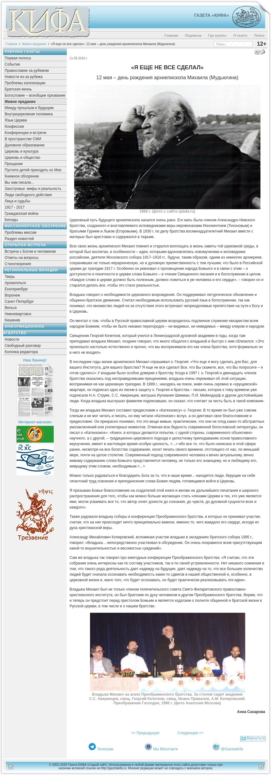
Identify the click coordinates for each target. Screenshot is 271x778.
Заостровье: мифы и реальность (33, 188)
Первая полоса (18, 58)
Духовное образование (24, 145)
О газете (240, 35)
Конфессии (14, 126)
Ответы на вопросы (21, 257)
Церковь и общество (22, 157)
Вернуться (256, 738)
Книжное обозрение (22, 176)
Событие (12, 64)
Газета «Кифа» (211, 15)
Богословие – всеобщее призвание (35, 95)
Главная (171, 35)
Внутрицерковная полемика (29, 114)
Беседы (11, 220)
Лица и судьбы (17, 201)
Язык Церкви (16, 120)
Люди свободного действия (28, 195)
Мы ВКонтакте (165, 749)
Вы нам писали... (19, 182)
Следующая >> (190, 733)
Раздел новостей (19, 239)
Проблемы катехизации (25, 83)
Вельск (11, 308)
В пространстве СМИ (23, 139)
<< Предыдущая (145, 733)
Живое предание (34, 44)
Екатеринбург (16, 289)
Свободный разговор (23, 345)
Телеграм (105, 749)
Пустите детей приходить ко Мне (33, 170)
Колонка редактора (21, 352)
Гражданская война (21, 213)
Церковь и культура (21, 151)
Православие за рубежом (27, 70)
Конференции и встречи (25, 133)
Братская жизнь (18, 89)
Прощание (14, 164)
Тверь (10, 276)
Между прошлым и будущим (29, 108)
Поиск (259, 35)
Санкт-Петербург (19, 301)
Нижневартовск (18, 314)
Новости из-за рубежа (24, 77)
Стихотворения (18, 264)
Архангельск (15, 283)
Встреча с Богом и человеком (30, 251)
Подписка (193, 35)
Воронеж (12, 295)
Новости (12, 339)
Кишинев (12, 320)
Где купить (217, 35)
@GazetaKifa (232, 749)
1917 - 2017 (15, 207)
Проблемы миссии (21, 232)
